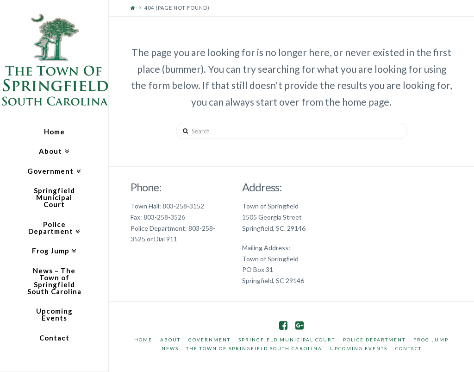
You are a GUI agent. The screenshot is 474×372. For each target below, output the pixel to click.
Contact (408, 348)
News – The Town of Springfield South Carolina (242, 348)
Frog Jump (431, 339)
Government (209, 339)
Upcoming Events (358, 348)
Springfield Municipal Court (286, 339)
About (170, 339)
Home (143, 339)
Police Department (374, 339)
